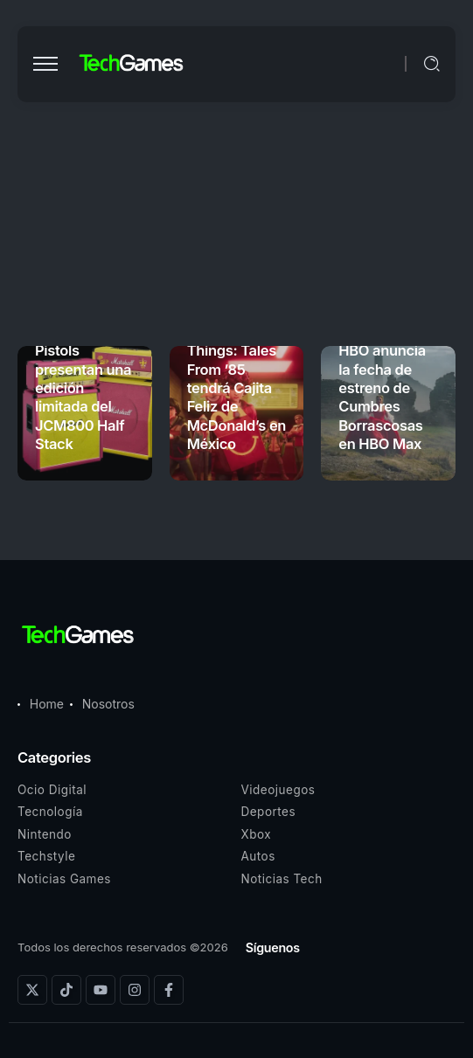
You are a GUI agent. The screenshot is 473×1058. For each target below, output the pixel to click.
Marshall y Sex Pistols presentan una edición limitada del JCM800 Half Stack (83, 388)
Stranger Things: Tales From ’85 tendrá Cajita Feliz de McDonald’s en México (236, 388)
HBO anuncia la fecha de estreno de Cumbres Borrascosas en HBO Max (382, 397)
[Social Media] (32, 990)
